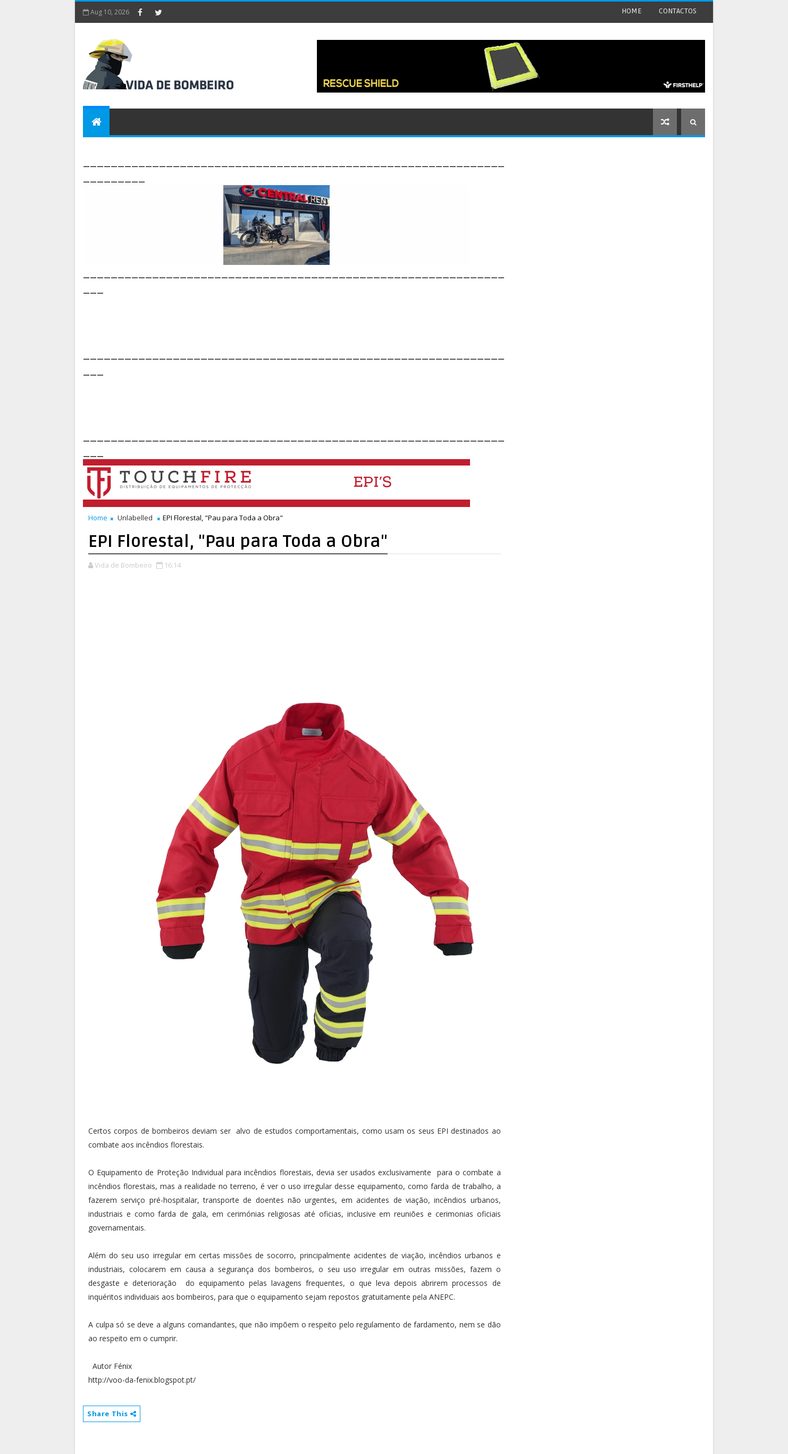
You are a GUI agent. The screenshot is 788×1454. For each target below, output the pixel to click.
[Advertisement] (276, 320)
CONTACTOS (678, 10)
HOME (632, 10)
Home (97, 517)
